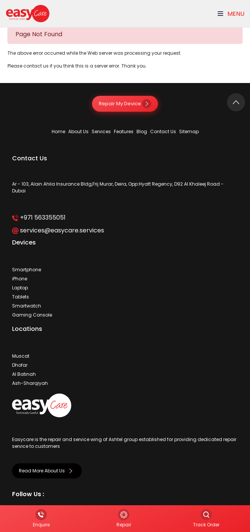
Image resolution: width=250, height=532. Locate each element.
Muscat (20, 356)
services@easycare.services (58, 230)
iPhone (19, 278)
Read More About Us (47, 470)
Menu (231, 13)
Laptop (20, 287)
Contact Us (163, 131)
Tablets (20, 297)
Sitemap (189, 131)
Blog (142, 131)
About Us (78, 131)
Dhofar (20, 365)
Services (101, 131)
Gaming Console (32, 315)
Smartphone (26, 269)
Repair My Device (125, 103)
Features (123, 131)
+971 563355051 (38, 217)
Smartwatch (26, 306)
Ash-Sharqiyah (30, 383)
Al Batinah (24, 374)
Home (58, 131)
